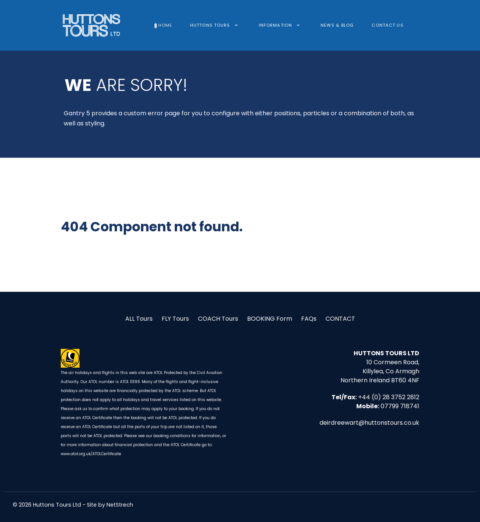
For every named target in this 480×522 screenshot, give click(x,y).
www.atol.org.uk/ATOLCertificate (91, 454)
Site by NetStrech (110, 504)
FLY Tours (175, 318)
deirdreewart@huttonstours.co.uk (369, 422)
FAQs (308, 318)
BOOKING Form (269, 318)
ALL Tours (139, 318)
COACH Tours (218, 318)
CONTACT (340, 318)
